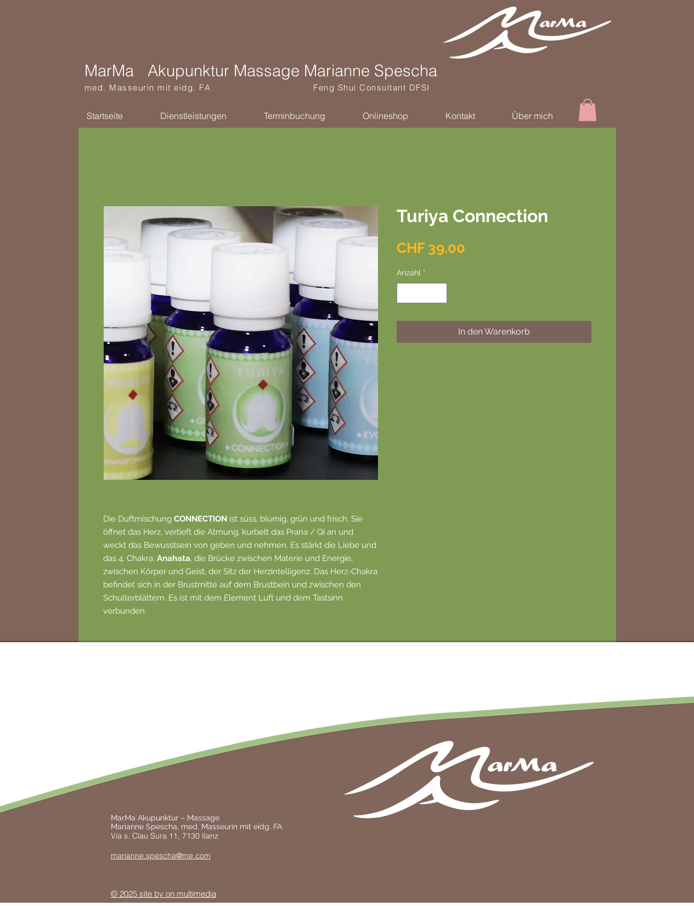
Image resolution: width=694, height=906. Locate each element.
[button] (587, 110)
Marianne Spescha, (146, 826)
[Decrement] (405, 293)
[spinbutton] (422, 293)
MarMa (109, 70)
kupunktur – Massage (181, 817)
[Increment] (438, 293)
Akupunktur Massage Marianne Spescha (292, 70)
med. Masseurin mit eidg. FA (199, 87)
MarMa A (127, 817)
